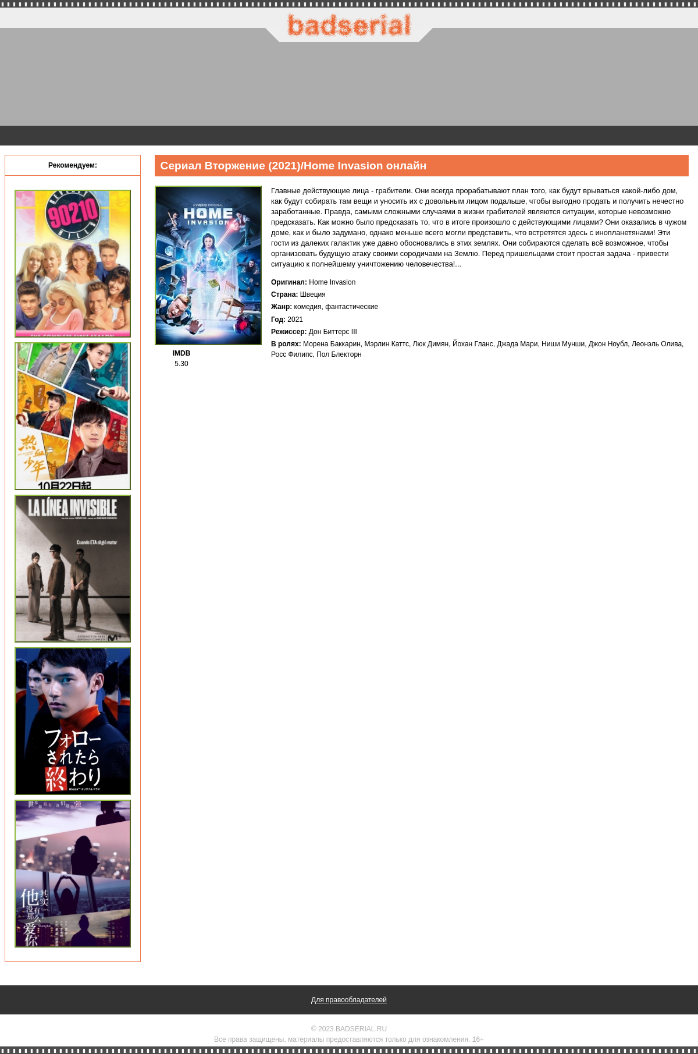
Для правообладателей (349, 1000)
